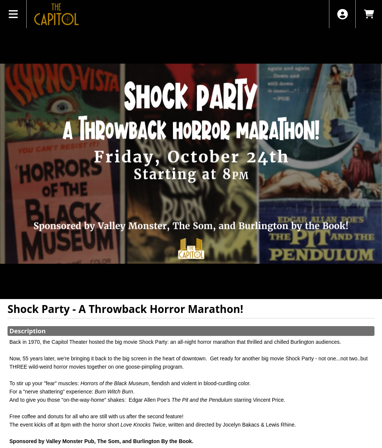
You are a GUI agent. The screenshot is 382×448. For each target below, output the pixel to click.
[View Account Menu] (342, 14)
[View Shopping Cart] (368, 14)
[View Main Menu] (13, 14)
